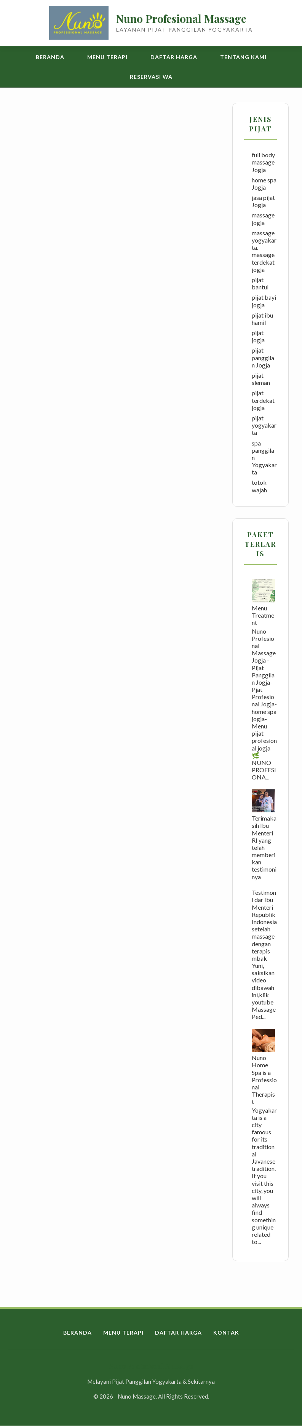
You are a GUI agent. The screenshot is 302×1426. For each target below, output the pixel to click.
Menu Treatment (263, 615)
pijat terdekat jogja (263, 400)
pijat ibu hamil (262, 318)
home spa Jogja (264, 183)
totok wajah (259, 486)
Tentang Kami (243, 57)
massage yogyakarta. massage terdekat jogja (264, 251)
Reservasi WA (151, 76)
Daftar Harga (173, 57)
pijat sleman (261, 379)
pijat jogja (258, 336)
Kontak (226, 1332)
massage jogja (263, 218)
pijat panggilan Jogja (263, 357)
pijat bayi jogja (264, 301)
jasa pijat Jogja (263, 201)
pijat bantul (260, 283)
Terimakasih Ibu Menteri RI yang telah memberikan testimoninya (264, 847)
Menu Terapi (107, 57)
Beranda (50, 57)
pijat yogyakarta (264, 425)
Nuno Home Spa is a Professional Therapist (264, 1079)
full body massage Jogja (263, 162)
